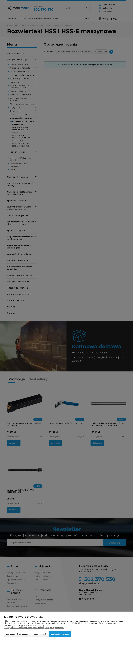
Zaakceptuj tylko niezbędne (17, 634)
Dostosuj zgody (40, 634)
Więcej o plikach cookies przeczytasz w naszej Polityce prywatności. (34, 628)
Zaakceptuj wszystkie (60, 634)
